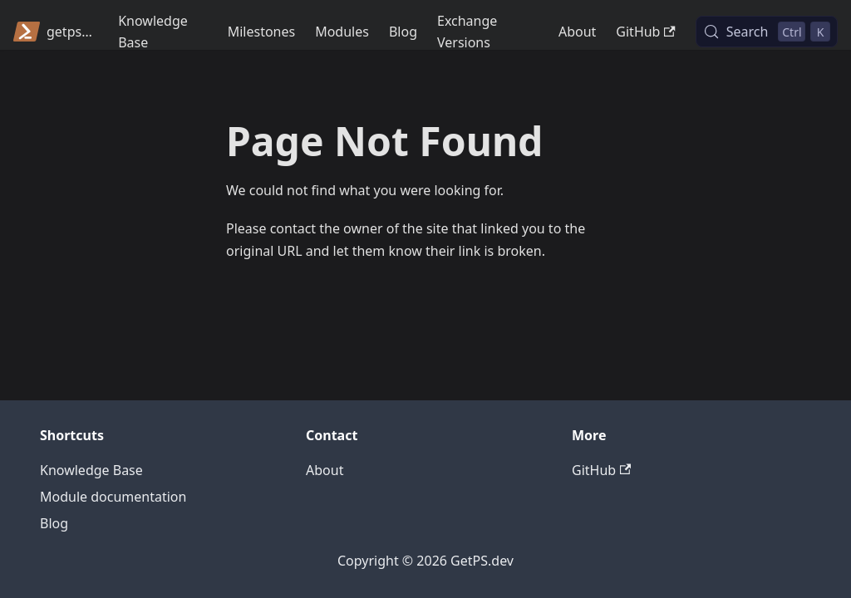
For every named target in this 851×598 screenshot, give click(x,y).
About (577, 31)
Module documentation (113, 497)
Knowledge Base (153, 31)
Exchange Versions (467, 31)
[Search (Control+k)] (767, 31)
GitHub (645, 31)
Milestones (262, 31)
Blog (403, 31)
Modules (342, 31)
